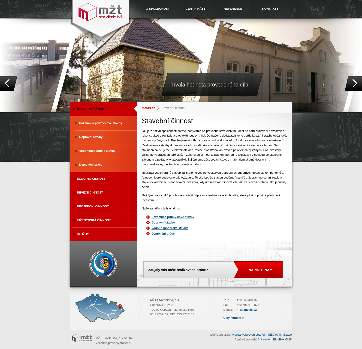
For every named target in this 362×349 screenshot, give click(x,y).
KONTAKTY (270, 8)
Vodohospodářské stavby (169, 228)
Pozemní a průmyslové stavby (172, 217)
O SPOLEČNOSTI (158, 8)
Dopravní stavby (163, 222)
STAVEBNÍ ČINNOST (107, 108)
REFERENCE (233, 8)
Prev (8, 83)
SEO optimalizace (280, 334)
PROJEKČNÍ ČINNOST (93, 206)
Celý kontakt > (233, 317)
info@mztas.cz (246, 309)
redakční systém (261, 339)
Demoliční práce (163, 233)
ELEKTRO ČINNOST (91, 178)
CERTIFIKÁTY (195, 8)
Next (353, 83)
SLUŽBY (83, 234)
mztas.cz (148, 108)
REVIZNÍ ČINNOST (90, 192)
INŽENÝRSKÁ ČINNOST (94, 220)
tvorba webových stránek (248, 334)
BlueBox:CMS (282, 339)
